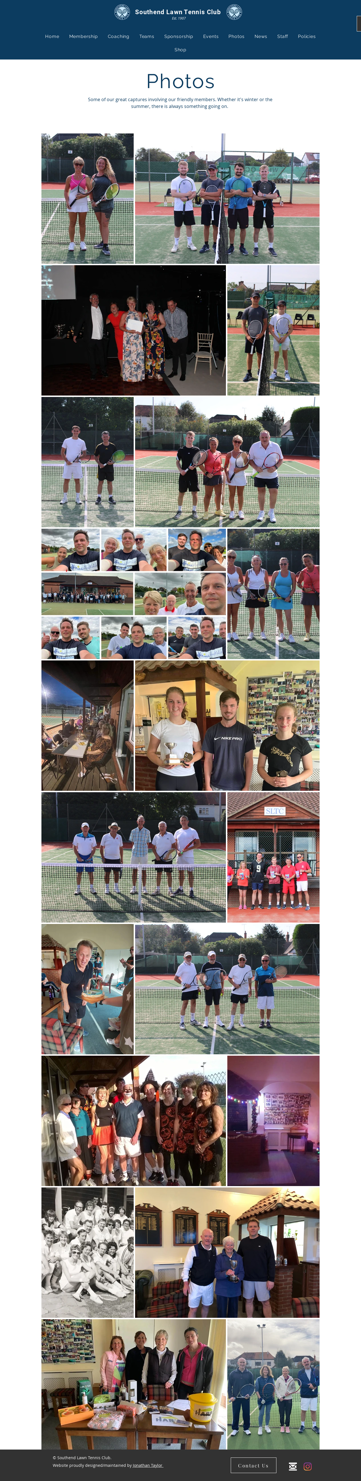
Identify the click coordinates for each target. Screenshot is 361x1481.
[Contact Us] (253, 1465)
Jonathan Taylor (148, 1465)
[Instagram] (308, 1467)
